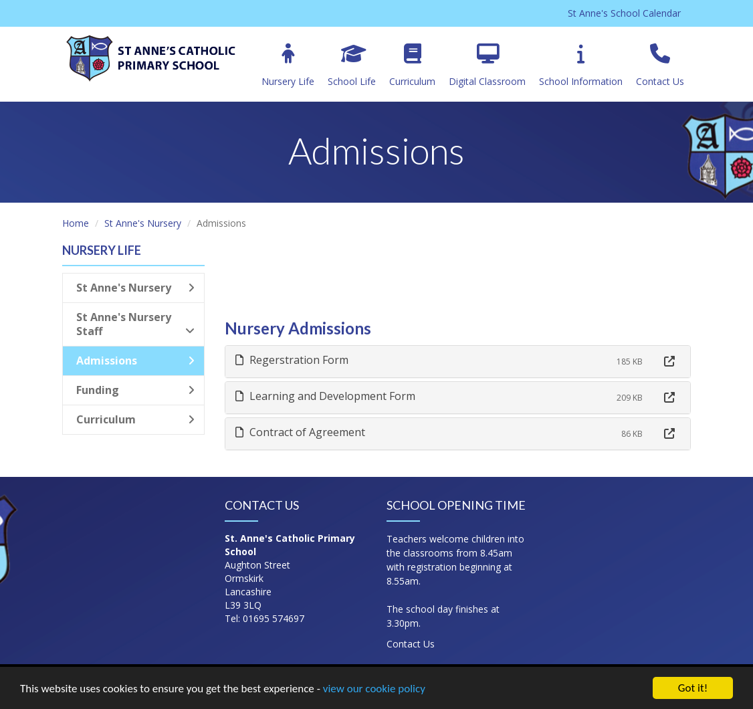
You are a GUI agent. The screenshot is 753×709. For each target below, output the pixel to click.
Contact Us (660, 65)
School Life (352, 65)
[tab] (458, 361)
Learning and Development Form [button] (325, 396)
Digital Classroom (487, 65)
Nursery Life (287, 65)
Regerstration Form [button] (291, 359)
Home (75, 223)
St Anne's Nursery (142, 223)
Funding (135, 390)
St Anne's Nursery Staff (135, 324)
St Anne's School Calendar (624, 13)
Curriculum (412, 65)
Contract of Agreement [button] (300, 432)
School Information (581, 65)
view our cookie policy (374, 690)
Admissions (135, 360)
